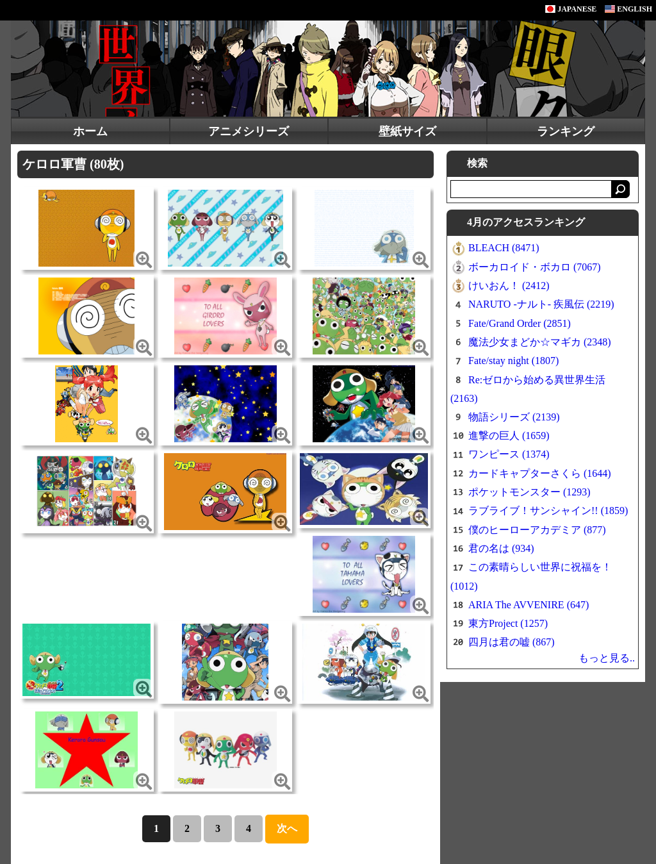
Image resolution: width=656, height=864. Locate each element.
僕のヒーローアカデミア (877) (537, 529)
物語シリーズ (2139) (514, 416)
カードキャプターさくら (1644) (539, 473)
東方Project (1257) (508, 623)
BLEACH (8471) (503, 247)
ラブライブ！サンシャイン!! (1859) (548, 510)
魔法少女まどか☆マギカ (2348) (539, 341)
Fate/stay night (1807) (513, 360)
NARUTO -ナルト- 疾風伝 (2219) (541, 304)
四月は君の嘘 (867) (511, 641)
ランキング (565, 131)
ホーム (90, 131)
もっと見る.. (606, 657)
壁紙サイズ (407, 131)
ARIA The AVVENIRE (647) (528, 604)
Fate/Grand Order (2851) (519, 323)
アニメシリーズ (248, 131)
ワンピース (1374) (509, 454)
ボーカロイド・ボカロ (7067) (534, 267)
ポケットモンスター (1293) (529, 491)
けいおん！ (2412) (509, 285)
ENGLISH (628, 8)
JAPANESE (570, 8)
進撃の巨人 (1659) (509, 435)
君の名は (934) (501, 548)
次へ (287, 828)
